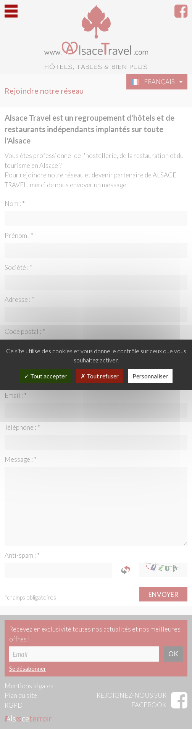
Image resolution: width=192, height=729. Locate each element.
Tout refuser (100, 376)
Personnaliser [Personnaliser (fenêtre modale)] (150, 376)
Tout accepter (45, 376)
